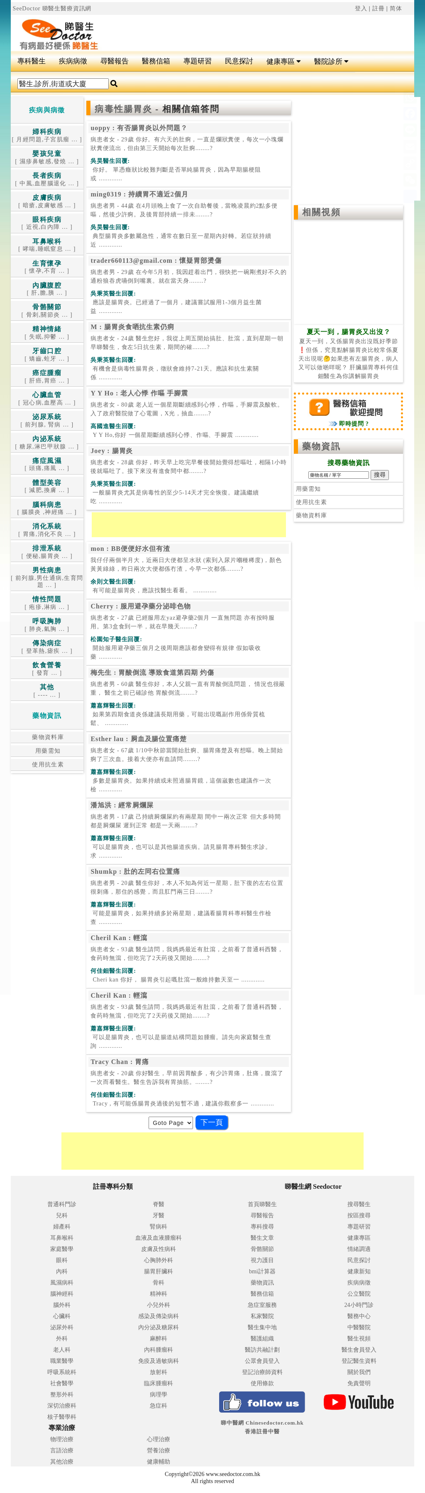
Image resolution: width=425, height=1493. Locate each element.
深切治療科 (61, 1406)
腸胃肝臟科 (158, 1271)
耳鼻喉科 (61, 1238)
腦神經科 (61, 1294)
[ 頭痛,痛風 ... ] (46, 465)
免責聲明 (359, 1383)
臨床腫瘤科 (158, 1383)
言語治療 (61, 1450)
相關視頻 (321, 212)
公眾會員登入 (262, 1361)
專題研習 (197, 61)
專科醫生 (31, 61)
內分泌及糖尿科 (158, 1327)
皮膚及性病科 (158, 1249)
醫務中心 (359, 1316)
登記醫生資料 (359, 1361)
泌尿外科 (61, 1327)
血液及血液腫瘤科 (158, 1238)
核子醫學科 (61, 1417)
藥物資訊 (321, 446)
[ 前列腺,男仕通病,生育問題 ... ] (47, 577)
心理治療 (158, 1439)
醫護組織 (262, 1338)
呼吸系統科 (61, 1372)
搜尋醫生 (359, 1204)
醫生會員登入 (359, 1350)
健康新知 (359, 1271)
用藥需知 (47, 751)
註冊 (378, 8)
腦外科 (62, 1305)
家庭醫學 (61, 1249)
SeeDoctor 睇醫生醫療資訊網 (52, 8)
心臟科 (62, 1316)
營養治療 (158, 1450)
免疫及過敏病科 (158, 1361)
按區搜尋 (359, 1215)
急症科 (158, 1406)
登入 (361, 8)
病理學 (158, 1394)
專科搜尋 (262, 1227)
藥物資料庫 (47, 737)
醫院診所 (331, 61)
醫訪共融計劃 (262, 1350)
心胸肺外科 (158, 1260)
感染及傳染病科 (158, 1316)
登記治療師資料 (262, 1372)
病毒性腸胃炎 (125, 109)
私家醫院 (262, 1316)
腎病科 (158, 1227)
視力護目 (262, 1260)
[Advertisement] (246, 29)
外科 (62, 1338)
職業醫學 (61, 1361)
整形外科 (61, 1394)
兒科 (62, 1215)
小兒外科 (158, 1305)
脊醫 (158, 1204)
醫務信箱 (156, 61)
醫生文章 (262, 1238)
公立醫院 (359, 1294)
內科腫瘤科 (158, 1350)
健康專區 (283, 61)
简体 (396, 8)
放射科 (158, 1372)
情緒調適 (359, 1249)
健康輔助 (158, 1462)
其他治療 (61, 1462)
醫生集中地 (262, 1327)
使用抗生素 (47, 764)
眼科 (62, 1260)
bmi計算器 (262, 1271)
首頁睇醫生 (262, 1204)
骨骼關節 (262, 1249)
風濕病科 (61, 1283)
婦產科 (62, 1227)
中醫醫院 (359, 1327)
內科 (62, 1271)
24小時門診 (359, 1305)
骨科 (158, 1283)
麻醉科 (158, 1338)
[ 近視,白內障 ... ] (47, 223)
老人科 (62, 1350)
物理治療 (61, 1439)
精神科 (158, 1294)
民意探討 (239, 61)
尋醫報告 (114, 61)
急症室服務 (262, 1305)
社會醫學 (61, 1383)
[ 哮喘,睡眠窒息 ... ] (47, 245)
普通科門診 (61, 1204)
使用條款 (262, 1383)
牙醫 (158, 1215)
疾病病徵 (73, 61)
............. (175, 174)
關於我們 (359, 1372)
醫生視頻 (359, 1338)
